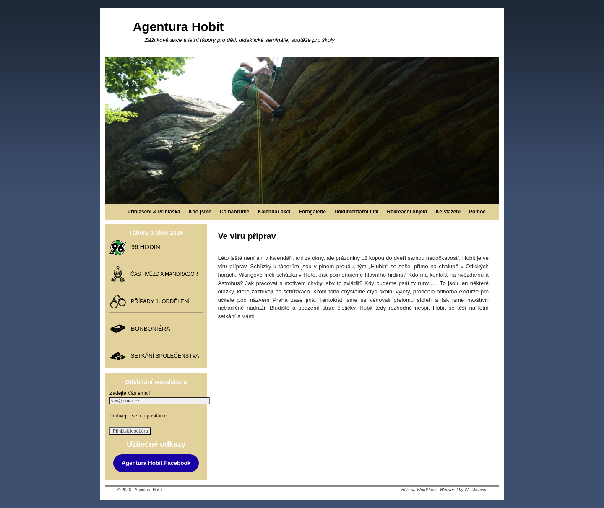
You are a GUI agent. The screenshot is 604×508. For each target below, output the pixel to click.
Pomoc (477, 212)
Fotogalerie (312, 212)
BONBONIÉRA (149, 328)
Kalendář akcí (274, 212)
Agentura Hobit (178, 27)
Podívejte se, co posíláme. (139, 416)
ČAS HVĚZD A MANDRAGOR (163, 274)
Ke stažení (448, 212)
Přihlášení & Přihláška (154, 212)
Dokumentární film (356, 212)
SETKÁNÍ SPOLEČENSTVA (163, 355)
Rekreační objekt (407, 212)
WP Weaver (475, 489)
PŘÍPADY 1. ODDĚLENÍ (159, 301)
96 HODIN (144, 246)
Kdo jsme (200, 212)
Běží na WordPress (419, 489)
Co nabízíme (235, 212)
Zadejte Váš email (129, 393)
